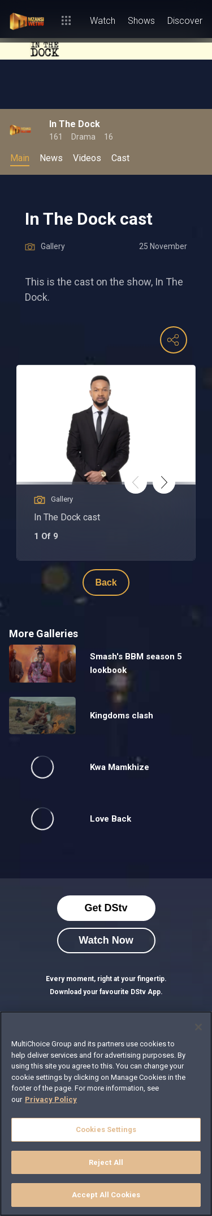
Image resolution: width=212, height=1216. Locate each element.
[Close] (198, 1027)
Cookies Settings (106, 1129)
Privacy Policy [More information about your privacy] (51, 1099)
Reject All (106, 1162)
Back (105, 582)
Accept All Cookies (106, 1194)
